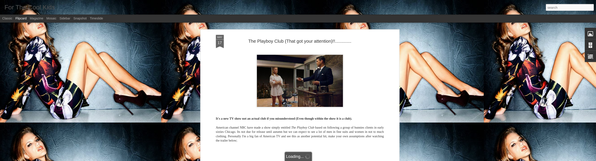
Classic (7, 18)
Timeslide (96, 18)
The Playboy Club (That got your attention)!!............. (299, 41)
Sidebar (65, 18)
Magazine (36, 18)
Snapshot (80, 18)
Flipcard (21, 18)
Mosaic (51, 18)
